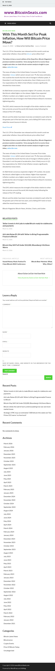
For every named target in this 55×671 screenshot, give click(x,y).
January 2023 (8, 578)
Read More (6, 127)
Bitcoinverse (8, 640)
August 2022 (8, 595)
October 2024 (9, 503)
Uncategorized (9, 650)
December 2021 (9, 623)
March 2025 (8, 486)
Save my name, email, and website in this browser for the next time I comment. (27, 364)
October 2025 (9, 461)
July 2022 (7, 599)
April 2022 (7, 609)
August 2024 (8, 511)
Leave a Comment (40, 46)
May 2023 (7, 563)
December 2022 (9, 581)
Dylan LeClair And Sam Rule (25, 46)
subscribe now (12, 67)
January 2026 (8, 451)
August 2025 (8, 468)
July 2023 (7, 556)
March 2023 (8, 570)
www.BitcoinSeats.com (25, 12)
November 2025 (9, 458)
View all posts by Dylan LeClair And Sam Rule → (34, 278)
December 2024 (9, 496)
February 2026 (9, 447)
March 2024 (8, 528)
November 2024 (9, 500)
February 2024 (9, 532)
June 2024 (7, 518)
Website (6, 351)
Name (5, 332)
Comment (7, 304)
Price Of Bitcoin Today (11, 647)
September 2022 (9, 592)
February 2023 (9, 574)
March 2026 (8, 443)
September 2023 (9, 549)
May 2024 (7, 521)
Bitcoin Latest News (9, 31)
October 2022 (9, 588)
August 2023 (8, 553)
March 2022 (8, 613)
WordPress (14, 668)
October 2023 (9, 546)
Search (5, 374)
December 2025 (9, 454)
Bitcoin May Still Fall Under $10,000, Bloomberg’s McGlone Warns (27, 403)
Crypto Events (9, 643)
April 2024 (7, 525)
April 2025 (7, 482)
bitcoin (29, 54)
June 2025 (7, 475)
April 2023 (7, 567)
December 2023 (9, 539)
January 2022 (8, 620)
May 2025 (7, 479)
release (12, 75)
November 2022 (9, 585)
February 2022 (9, 616)
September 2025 (9, 465)
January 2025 (8, 493)
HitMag (23, 668)
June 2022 (7, 602)
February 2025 (9, 489)
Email (5, 341)
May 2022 (7, 606)
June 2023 (7, 560)
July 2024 (7, 514)
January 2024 (8, 535)
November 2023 (9, 542)
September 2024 (9, 507)
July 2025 (7, 472)
